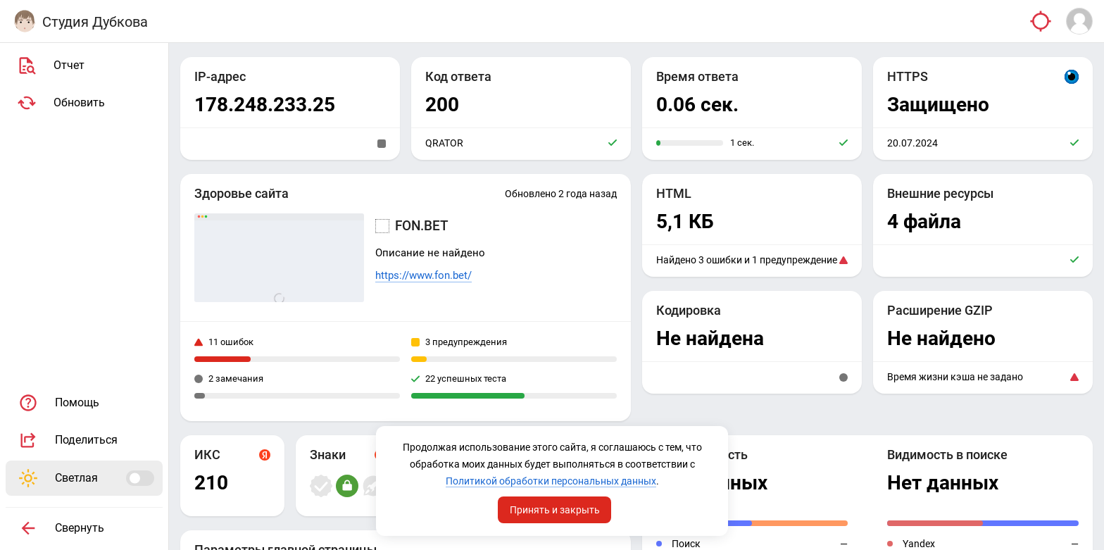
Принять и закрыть (555, 509)
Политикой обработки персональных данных (551, 481)
